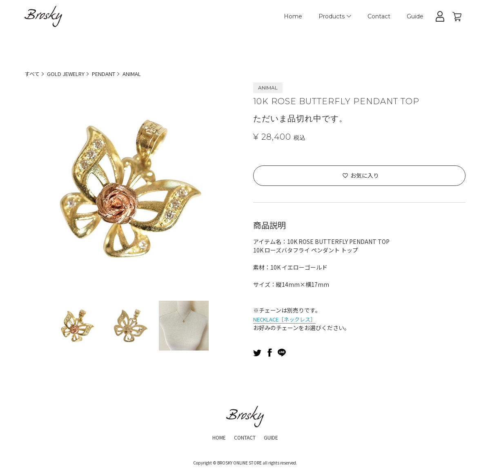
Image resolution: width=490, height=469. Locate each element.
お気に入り (364, 175)
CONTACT (244, 436)
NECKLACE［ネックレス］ (288, 318)
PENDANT (111, 73)
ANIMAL (142, 73)
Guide (415, 16)
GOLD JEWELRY (69, 73)
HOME (215, 436)
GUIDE (275, 436)
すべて (32, 73)
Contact (379, 16)
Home (293, 16)
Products (334, 16)
